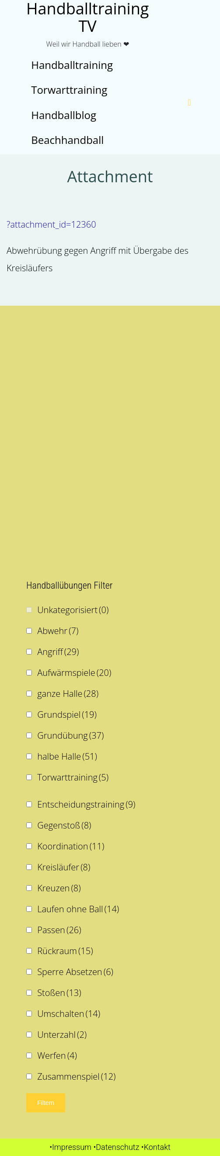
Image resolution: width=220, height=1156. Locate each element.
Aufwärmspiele (74, 673)
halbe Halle (67, 756)
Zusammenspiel (76, 1076)
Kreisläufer (63, 867)
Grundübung (70, 735)
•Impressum (70, 1147)
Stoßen (59, 993)
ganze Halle (67, 693)
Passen (59, 930)
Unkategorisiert (72, 610)
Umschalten (68, 1014)
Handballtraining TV (87, 17)
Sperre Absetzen (75, 972)
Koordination (70, 846)
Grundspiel (67, 714)
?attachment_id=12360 (51, 224)
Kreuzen (59, 888)
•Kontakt (156, 1147)
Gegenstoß (64, 825)
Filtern (45, 1102)
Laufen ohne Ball (78, 909)
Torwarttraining (72, 777)
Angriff (58, 652)
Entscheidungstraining (86, 804)
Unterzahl (62, 1034)
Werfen (57, 1055)
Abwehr (57, 631)
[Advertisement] (110, 380)
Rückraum (65, 951)
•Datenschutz (116, 1147)
